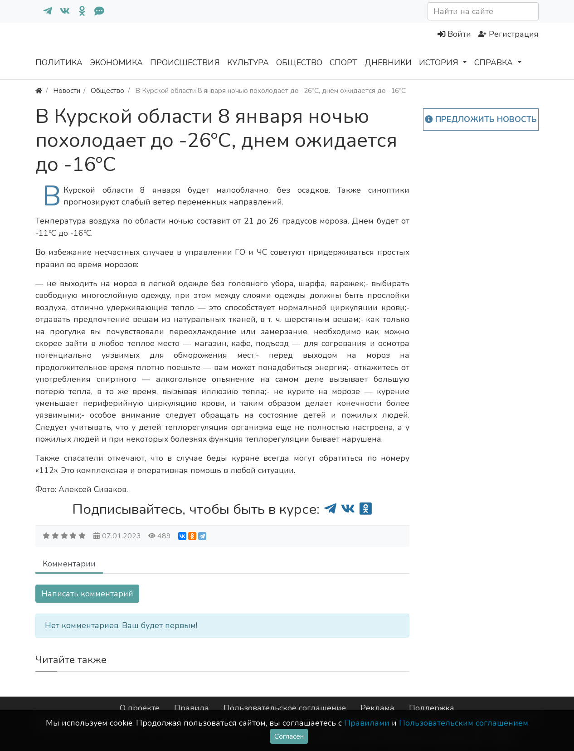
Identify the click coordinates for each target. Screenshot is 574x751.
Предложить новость (481, 119)
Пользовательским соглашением (463, 722)
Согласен (289, 736)
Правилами (366, 722)
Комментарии (69, 563)
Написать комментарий (87, 593)
